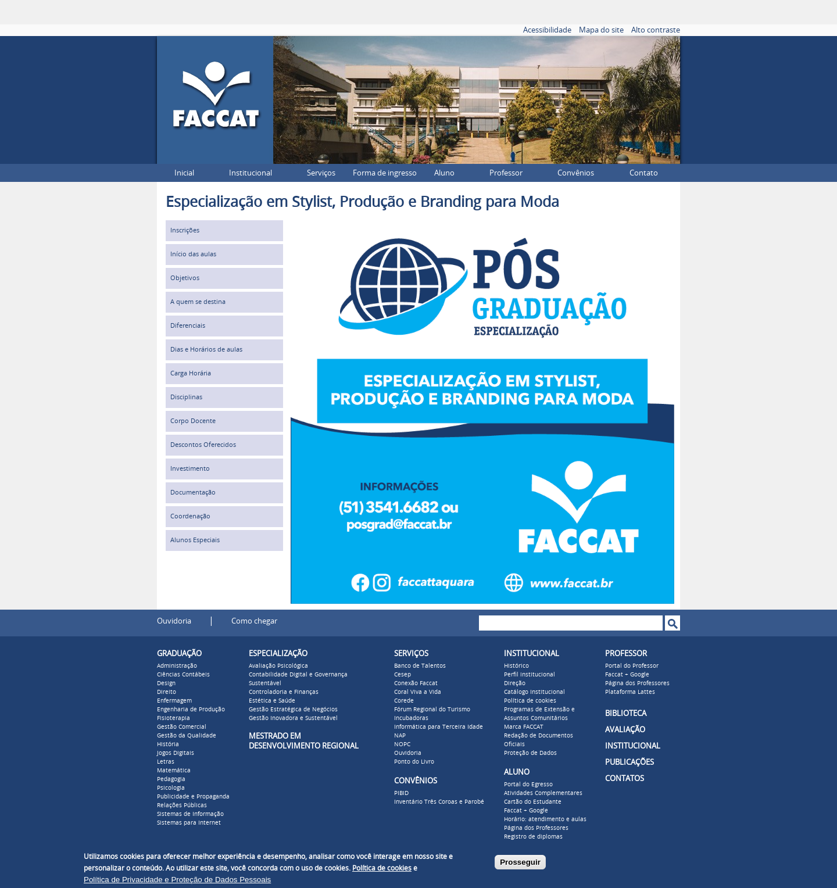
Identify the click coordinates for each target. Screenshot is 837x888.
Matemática (174, 770)
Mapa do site (601, 30)
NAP (400, 735)
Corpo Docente (193, 421)
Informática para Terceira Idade (438, 727)
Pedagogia (171, 779)
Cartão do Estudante (532, 802)
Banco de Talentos (420, 666)
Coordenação (190, 516)
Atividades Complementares (543, 793)
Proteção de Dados (530, 753)
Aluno (444, 173)
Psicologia (171, 788)
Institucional (250, 173)
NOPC (402, 744)
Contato (643, 173)
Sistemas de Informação (190, 814)
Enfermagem (174, 700)
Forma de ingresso (385, 173)
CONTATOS (624, 778)
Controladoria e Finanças (284, 692)
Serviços (321, 173)
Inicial (184, 173)
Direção (514, 683)
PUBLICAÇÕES (629, 762)
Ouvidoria (174, 621)
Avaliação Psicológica (278, 666)
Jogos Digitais (175, 753)
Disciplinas (186, 397)
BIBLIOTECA (625, 713)
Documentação (193, 492)
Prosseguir (520, 862)
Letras (165, 761)
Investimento (190, 468)
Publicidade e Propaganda (193, 796)
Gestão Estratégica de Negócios (293, 709)
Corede (404, 700)
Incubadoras (411, 718)
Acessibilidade (547, 30)
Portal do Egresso (528, 784)
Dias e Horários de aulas (206, 349)
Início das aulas (193, 254)
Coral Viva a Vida (417, 692)
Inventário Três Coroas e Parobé (439, 802)
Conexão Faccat (416, 683)
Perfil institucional (529, 674)
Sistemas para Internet (189, 822)
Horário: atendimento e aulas (545, 819)
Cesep (402, 674)
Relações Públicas (182, 805)
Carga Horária (190, 373)
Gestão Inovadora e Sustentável (293, 718)
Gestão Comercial (181, 727)
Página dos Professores (536, 828)
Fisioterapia (173, 718)
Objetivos (184, 278)
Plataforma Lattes (630, 692)
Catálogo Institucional (534, 692)
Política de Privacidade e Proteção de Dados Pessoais (177, 879)
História (168, 744)
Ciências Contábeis (183, 674)
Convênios (575, 173)
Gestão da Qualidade (186, 735)
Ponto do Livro (414, 761)
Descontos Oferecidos (203, 445)
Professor (506, 173)
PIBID (401, 793)
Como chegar (254, 621)
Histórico (516, 666)
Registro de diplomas (533, 836)
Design (166, 683)
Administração (177, 666)
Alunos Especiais (195, 540)
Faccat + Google (526, 810)
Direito (166, 692)
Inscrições (184, 230)
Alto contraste (655, 30)
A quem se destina (198, 302)
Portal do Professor (632, 666)
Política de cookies (530, 700)
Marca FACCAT (523, 727)
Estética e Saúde (272, 700)
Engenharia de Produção (191, 709)
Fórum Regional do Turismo (432, 709)
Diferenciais (187, 326)
